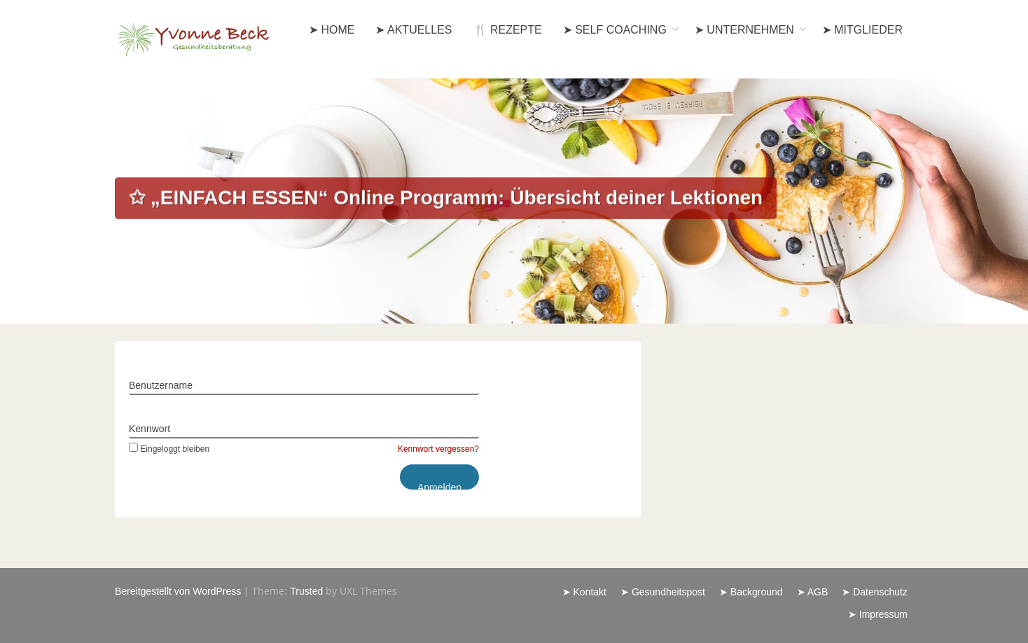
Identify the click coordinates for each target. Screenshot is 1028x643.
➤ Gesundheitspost (662, 591)
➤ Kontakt (584, 591)
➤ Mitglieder (862, 30)
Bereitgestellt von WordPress (178, 591)
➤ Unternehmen (744, 30)
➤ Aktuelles (413, 30)
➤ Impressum (878, 614)
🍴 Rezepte (507, 30)
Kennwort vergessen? (438, 449)
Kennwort (149, 428)
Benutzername (161, 385)
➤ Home (331, 30)
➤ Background (751, 591)
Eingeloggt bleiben (169, 449)
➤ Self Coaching (615, 30)
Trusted (306, 591)
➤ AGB (812, 591)
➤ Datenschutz (875, 591)
